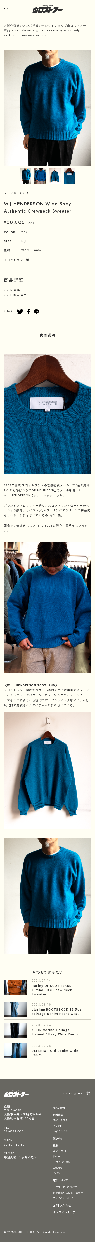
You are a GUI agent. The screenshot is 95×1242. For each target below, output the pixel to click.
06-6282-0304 (15, 1131)
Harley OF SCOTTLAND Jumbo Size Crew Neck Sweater (52, 989)
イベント (57, 1173)
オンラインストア (64, 1212)
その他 (24, 193)
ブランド (57, 1126)
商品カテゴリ (60, 1120)
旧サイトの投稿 (61, 1162)
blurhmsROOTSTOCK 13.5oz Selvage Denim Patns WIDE (57, 1011)
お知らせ (58, 1167)
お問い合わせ (62, 1205)
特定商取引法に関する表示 (68, 1192)
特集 (55, 1145)
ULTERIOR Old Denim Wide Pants (55, 1052)
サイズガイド (60, 1131)
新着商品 (58, 1114)
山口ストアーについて (65, 1187)
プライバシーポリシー (65, 1198)
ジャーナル (59, 1156)
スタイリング (60, 1151)
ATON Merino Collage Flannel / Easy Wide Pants (55, 1032)
